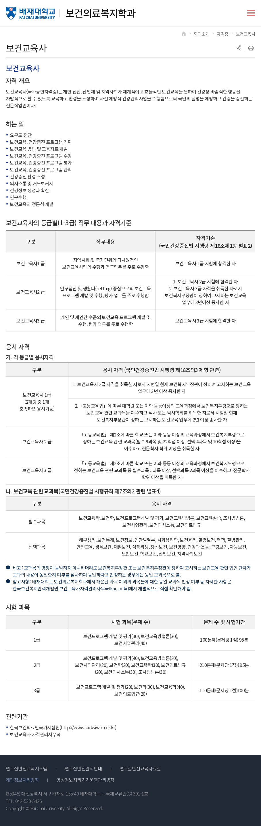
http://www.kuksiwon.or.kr (88, 727)
